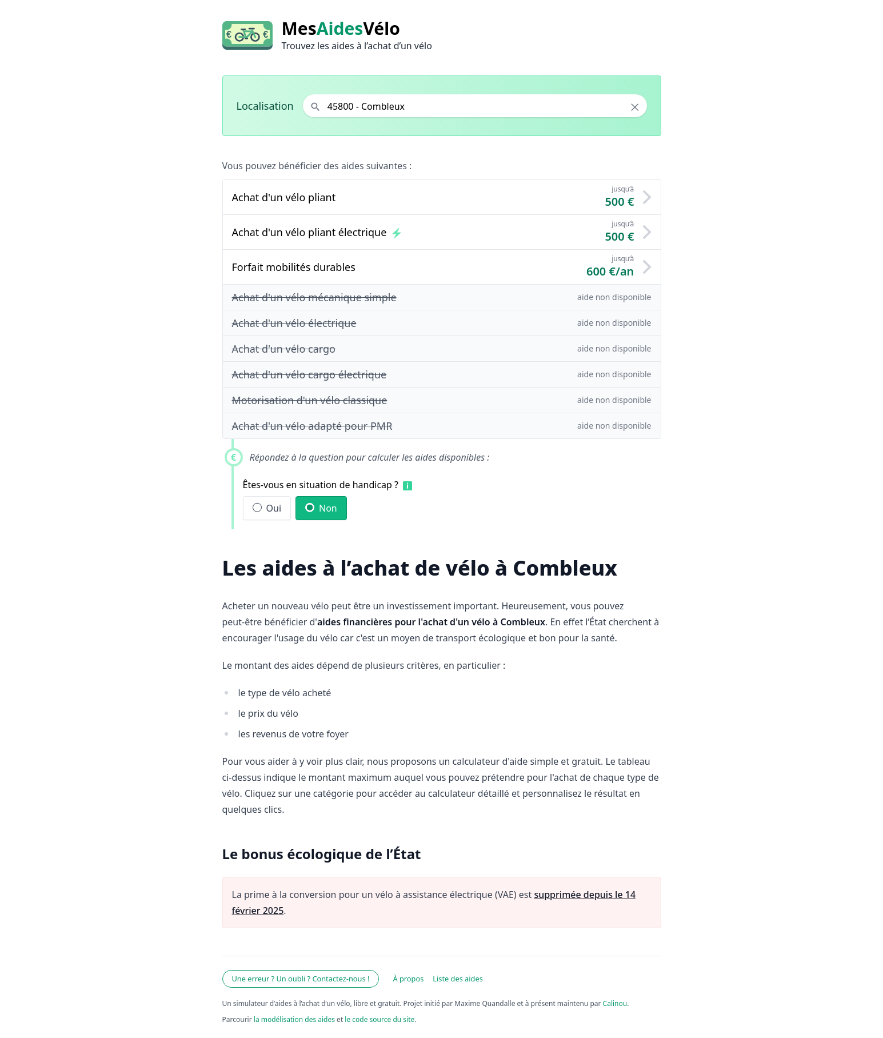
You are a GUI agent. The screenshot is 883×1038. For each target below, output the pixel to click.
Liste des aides (458, 978)
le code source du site (379, 1019)
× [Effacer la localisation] (635, 107)
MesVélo (341, 28)
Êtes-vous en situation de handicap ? (321, 484)
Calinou (615, 1003)
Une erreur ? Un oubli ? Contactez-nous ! (301, 978)
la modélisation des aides (294, 1019)
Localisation (265, 106)
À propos (408, 978)
